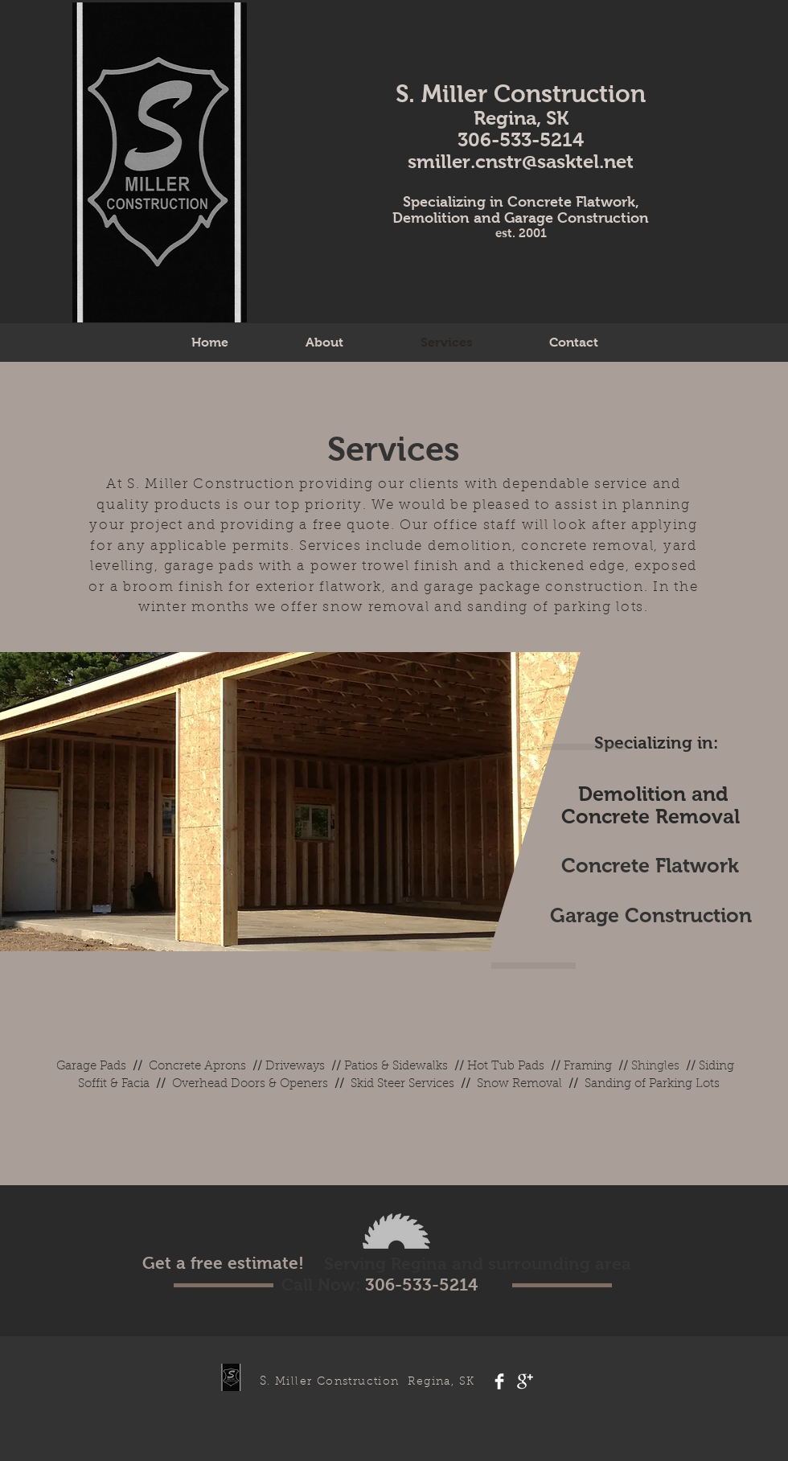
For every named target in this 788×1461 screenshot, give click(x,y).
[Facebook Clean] (499, 1381)
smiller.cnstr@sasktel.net (521, 161)
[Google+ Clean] (525, 1381)
